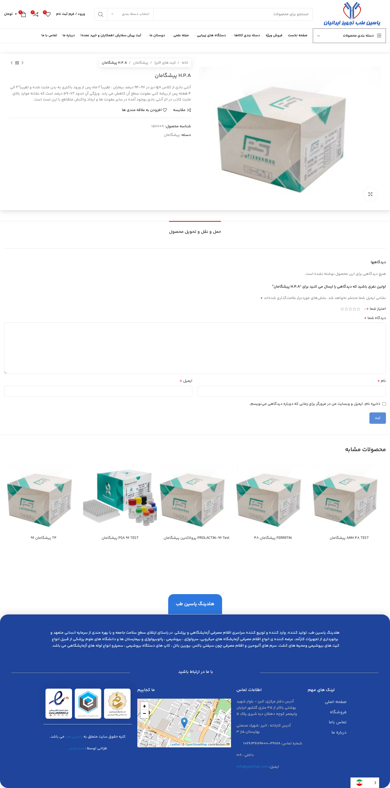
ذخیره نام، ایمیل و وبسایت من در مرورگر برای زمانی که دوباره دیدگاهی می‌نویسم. (314, 404)
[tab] (195, 229)
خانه (184, 63)
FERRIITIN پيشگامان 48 (273, 538)
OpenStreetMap (196, 744)
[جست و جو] (204, 14)
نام (381, 381)
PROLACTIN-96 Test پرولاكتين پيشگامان (196, 538)
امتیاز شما (376, 309)
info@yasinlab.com (252, 767)
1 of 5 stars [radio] (358, 309)
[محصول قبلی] (22, 63)
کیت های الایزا (165, 63)
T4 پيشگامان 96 (44, 538)
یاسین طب (74, 737)
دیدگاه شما (375, 318)
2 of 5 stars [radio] (354, 309)
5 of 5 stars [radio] (342, 309)
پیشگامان (140, 63)
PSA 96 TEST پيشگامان (120, 538)
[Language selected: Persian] (364, 782)
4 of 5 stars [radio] (346, 309)
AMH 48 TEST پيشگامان (349, 538)
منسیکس (76, 748)
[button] (184, 722)
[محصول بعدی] (11, 63)
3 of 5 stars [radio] (350, 309)
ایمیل (186, 381)
